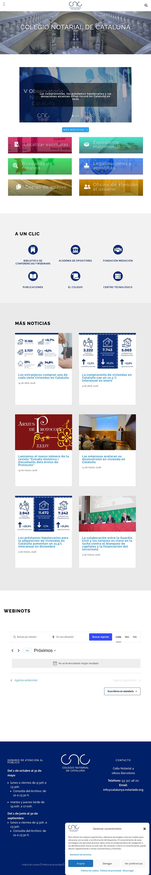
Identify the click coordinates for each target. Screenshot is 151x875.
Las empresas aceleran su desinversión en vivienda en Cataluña (103, 459)
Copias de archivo (46, 186)
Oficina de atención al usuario (115, 186)
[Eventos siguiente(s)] (19, 650)
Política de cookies (31, 864)
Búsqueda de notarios (37, 165)
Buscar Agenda (100, 637)
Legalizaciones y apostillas (112, 165)
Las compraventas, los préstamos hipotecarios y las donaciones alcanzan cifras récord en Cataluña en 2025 (75, 101)
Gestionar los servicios (80, 861)
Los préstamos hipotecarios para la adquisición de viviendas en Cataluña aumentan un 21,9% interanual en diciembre (43, 542)
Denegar (107, 870)
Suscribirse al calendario (121, 691)
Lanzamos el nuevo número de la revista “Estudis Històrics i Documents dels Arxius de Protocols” (43, 461)
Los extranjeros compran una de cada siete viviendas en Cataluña (43, 376)
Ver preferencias (134, 870)
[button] (144, 836)
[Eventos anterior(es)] (12, 650)
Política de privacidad (52, 864)
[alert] (76, 663)
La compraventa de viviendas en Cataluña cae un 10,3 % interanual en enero (107, 377)
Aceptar (81, 870)
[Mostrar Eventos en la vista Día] (135, 637)
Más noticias (73, 130)
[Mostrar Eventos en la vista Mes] (127, 637)
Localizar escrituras (46, 144)
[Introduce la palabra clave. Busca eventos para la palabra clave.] (30, 637)
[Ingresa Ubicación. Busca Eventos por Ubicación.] (69, 637)
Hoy (27, 650)
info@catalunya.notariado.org (123, 789)
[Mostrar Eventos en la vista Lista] (118, 637)
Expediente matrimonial (107, 144)
